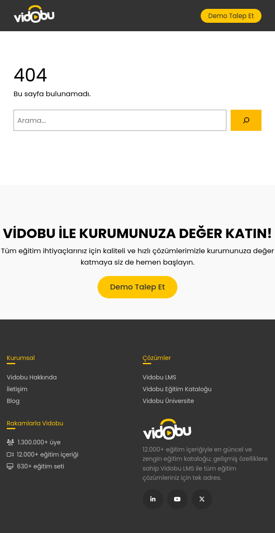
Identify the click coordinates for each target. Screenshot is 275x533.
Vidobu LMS (160, 377)
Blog (13, 401)
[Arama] (246, 120)
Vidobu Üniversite (168, 401)
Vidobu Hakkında (32, 377)
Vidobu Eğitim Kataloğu (177, 389)
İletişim (17, 389)
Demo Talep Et (231, 15)
